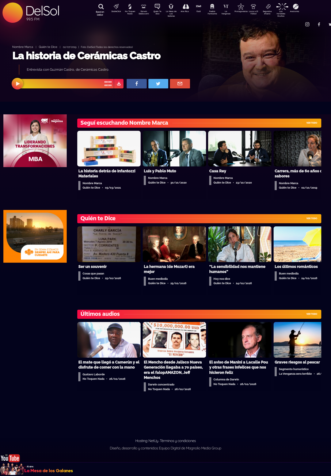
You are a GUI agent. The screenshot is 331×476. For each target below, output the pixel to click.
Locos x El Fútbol (262, 13)
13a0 (203, 11)
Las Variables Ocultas (292, 13)
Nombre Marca (22, 47)
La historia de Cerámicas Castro (86, 56)
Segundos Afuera (277, 13)
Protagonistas (247, 11)
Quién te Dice (48, 47)
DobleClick (114, 11)
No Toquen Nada (129, 13)
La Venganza (233, 13)
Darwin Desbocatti (144, 13)
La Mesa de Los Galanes (174, 13)
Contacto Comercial (298, 21)
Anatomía (307, 11)
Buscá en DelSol (100, 13)
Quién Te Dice (159, 13)
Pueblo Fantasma (218, 13)
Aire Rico (188, 11)
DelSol (42, 10)
